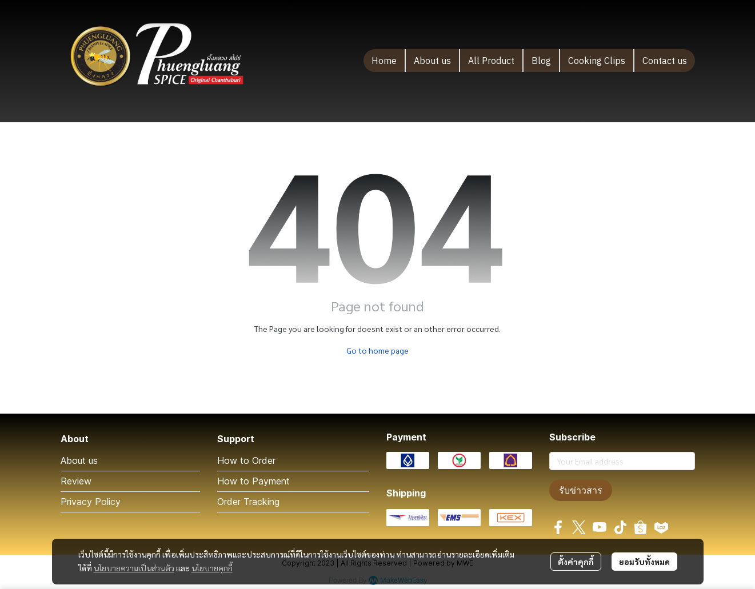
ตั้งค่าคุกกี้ (576, 561)
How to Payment (253, 481)
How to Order (246, 460)
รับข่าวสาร (580, 490)
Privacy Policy (91, 501)
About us (79, 460)
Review (76, 481)
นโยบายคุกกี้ (212, 568)
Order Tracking (248, 501)
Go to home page (377, 350)
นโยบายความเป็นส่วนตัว (134, 568)
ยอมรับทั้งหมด (644, 561)
